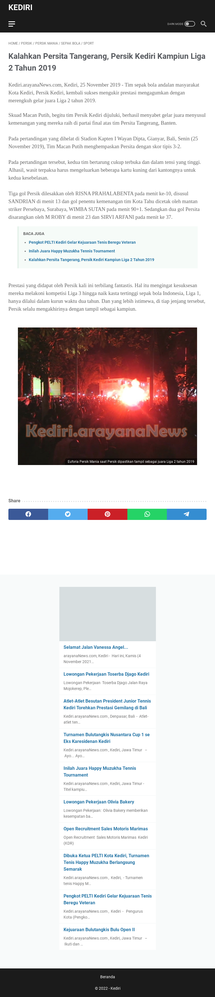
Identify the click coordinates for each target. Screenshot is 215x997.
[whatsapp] (147, 514)
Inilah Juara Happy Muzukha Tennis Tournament (72, 251)
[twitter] (68, 514)
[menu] (15, 24)
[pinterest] (107, 514)
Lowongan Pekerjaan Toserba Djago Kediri (106, 674)
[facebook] (28, 514)
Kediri (20, 7)
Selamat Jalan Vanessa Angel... (96, 647)
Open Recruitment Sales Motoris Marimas (106, 828)
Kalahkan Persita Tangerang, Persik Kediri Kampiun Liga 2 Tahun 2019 (91, 259)
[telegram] (187, 514)
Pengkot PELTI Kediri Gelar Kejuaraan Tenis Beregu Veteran (82, 242)
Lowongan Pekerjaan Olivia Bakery (99, 802)
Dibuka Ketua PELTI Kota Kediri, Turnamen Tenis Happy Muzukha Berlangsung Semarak (106, 862)
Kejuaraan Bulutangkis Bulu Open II (99, 929)
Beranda (107, 977)
